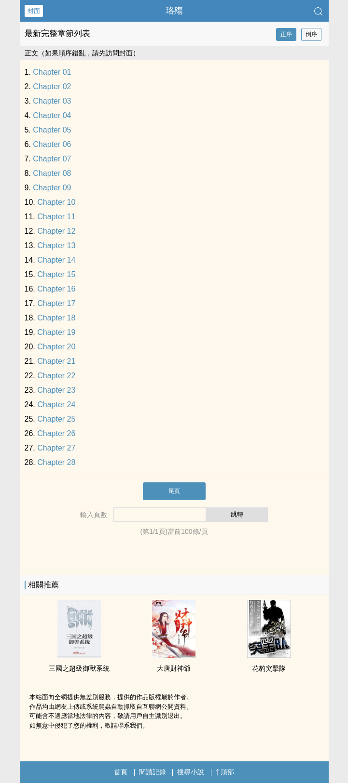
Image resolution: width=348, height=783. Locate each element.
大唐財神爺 (174, 668)
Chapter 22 (56, 376)
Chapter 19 (56, 332)
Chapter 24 (56, 404)
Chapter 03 (52, 101)
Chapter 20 (56, 347)
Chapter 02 (52, 86)
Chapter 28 (56, 462)
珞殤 (174, 10)
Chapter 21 (56, 361)
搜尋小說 (190, 772)
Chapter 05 (52, 130)
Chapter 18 (56, 318)
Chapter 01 (52, 72)
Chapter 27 (56, 448)
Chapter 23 (56, 390)
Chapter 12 (56, 231)
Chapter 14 (56, 260)
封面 (34, 10)
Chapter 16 (56, 289)
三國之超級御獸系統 (79, 668)
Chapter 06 (52, 144)
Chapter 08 (52, 173)
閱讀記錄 (152, 772)
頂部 (225, 772)
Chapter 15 (56, 274)
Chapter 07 (52, 159)
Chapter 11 (56, 216)
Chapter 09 (52, 188)
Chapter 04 (52, 115)
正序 (286, 34)
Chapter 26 (56, 433)
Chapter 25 (56, 419)
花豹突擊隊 (269, 668)
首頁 (120, 772)
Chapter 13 (56, 245)
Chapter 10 (56, 202)
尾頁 (174, 491)
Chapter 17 (56, 303)
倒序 (311, 34)
